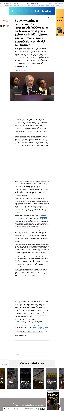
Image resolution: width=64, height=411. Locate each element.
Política (26, 335)
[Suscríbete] (61, 3)
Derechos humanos (40, 331)
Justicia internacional (39, 333)
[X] (2, 3)
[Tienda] (56, 3)
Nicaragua (24, 331)
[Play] (4, 408)
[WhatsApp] (13, 3)
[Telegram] (11, 3)
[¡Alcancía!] (51, 3)
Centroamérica (19, 331)
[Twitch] (10, 3)
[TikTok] (8, 3)
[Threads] (4, 3)
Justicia (46, 331)
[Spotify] (14, 3)
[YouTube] (7, 3)
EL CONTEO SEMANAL (11, 378)
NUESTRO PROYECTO (25, 400)
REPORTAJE (36, 380)
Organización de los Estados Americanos (28, 333)
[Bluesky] (6, 3)
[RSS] (17, 3)
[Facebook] (0, 3)
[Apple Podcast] (15, 3)
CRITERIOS (48, 379)
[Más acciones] (48, 17)
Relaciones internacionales (32, 331)
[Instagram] (3, 3)
